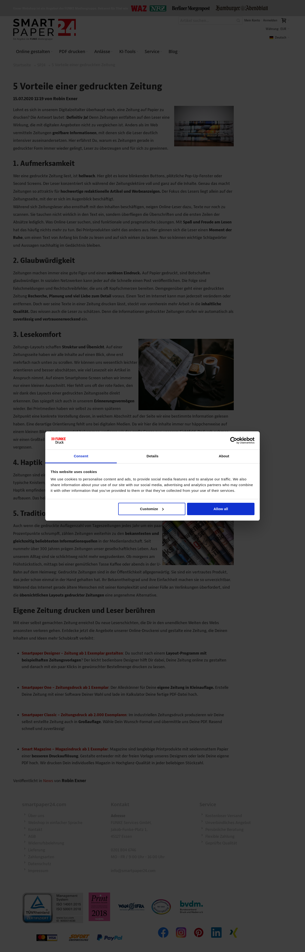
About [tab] (224, 456)
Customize (152, 509)
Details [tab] (152, 456)
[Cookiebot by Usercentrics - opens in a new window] (233, 440)
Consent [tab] (81, 456)
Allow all (221, 509)
